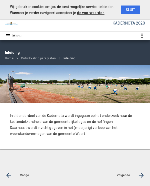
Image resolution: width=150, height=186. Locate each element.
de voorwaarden (90, 13)
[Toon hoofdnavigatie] (13, 36)
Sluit (130, 10)
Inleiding (70, 58)
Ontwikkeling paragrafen (38, 58)
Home (9, 58)
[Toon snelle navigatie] (142, 35)
